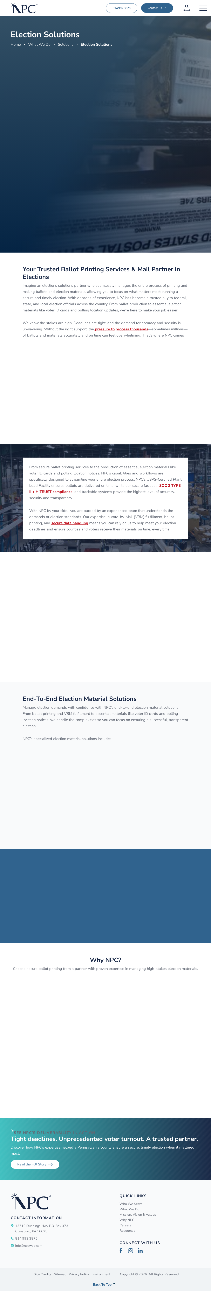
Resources (127, 1230)
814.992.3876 (121, 8)
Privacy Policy (79, 1274)
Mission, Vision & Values (138, 1214)
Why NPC (127, 1220)
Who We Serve (131, 1204)
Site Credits (43, 1274)
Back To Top (102, 1284)
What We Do (39, 44)
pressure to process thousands (121, 329)
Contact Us (155, 8)
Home (16, 44)
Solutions (65, 44)
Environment (100, 1274)
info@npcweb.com (28, 1245)
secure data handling (69, 523)
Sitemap (60, 1274)
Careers (125, 1225)
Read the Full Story (31, 1164)
